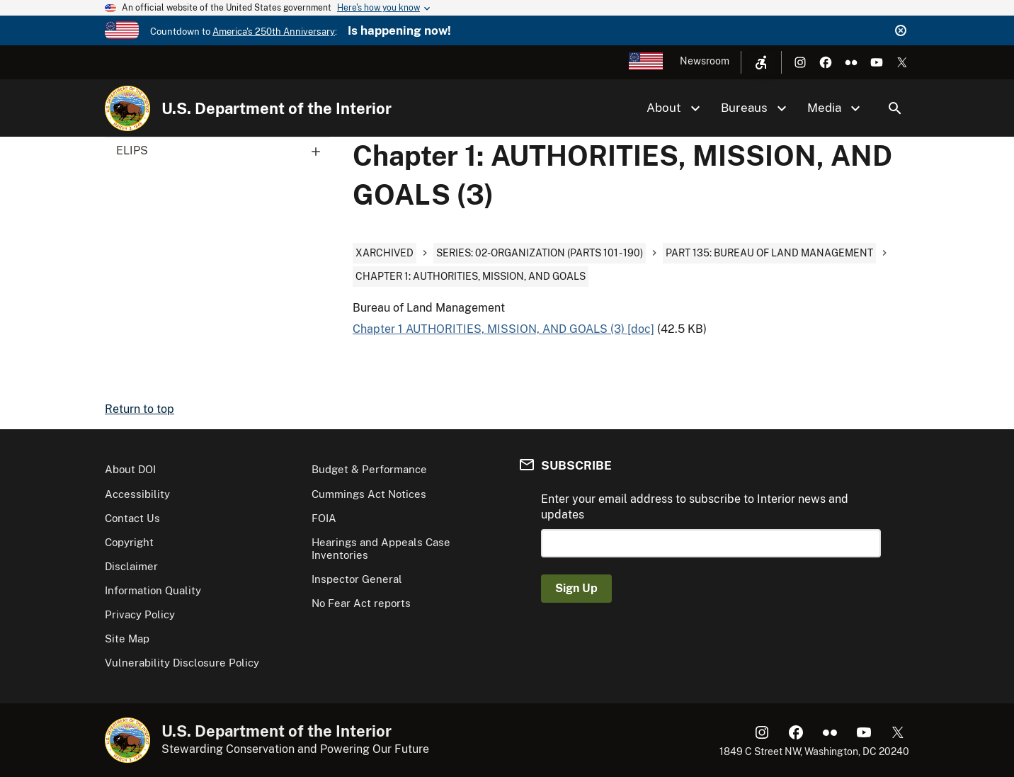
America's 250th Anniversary (273, 31)
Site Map (127, 639)
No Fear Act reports (361, 603)
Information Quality (153, 590)
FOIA (324, 518)
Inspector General (357, 579)
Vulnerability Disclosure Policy (182, 663)
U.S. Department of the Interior (276, 108)
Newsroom (704, 61)
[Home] (127, 108)
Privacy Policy (140, 614)
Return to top (139, 409)
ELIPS (223, 150)
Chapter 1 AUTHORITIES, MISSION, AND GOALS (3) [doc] (503, 329)
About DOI (130, 469)
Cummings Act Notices (369, 494)
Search (895, 108)
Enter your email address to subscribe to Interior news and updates (694, 506)
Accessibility (137, 494)
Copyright (129, 542)
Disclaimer (131, 566)
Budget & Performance (369, 469)
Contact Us (132, 518)
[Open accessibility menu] (761, 62)
